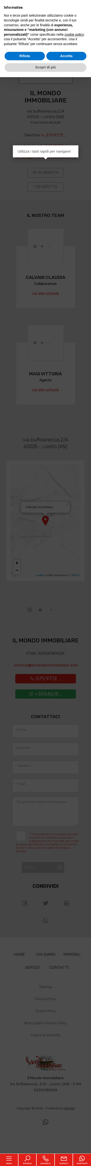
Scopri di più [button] (45, 67)
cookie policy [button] (74, 34)
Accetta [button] (66, 56)
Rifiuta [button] (24, 56)
